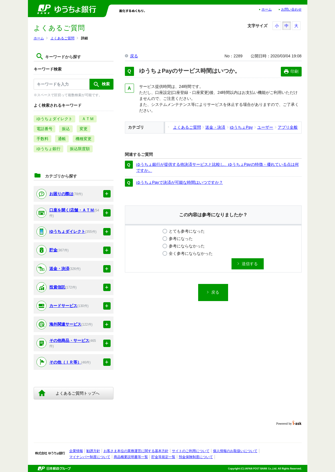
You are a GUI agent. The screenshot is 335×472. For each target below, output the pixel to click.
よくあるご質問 (62, 38)
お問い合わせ (291, 9)
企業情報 (76, 451)
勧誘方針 (93, 451)
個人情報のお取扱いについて (235, 451)
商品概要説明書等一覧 (131, 457)
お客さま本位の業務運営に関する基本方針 (135, 451)
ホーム (266, 9)
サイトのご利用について (191, 451)
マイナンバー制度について (89, 457)
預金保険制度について (196, 457)
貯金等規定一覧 (163, 457)
